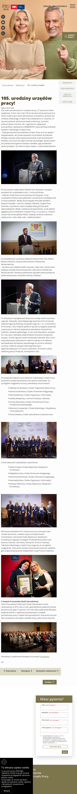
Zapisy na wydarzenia (67, 95)
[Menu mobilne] (72, 6)
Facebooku (44, 656)
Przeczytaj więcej (8, 771)
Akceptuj (7, 791)
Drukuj (49, 682)
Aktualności (20, 85)
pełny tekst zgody (55, 746)
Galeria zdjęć (67, 102)
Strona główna (7, 85)
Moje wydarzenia (67, 88)
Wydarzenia (67, 82)
